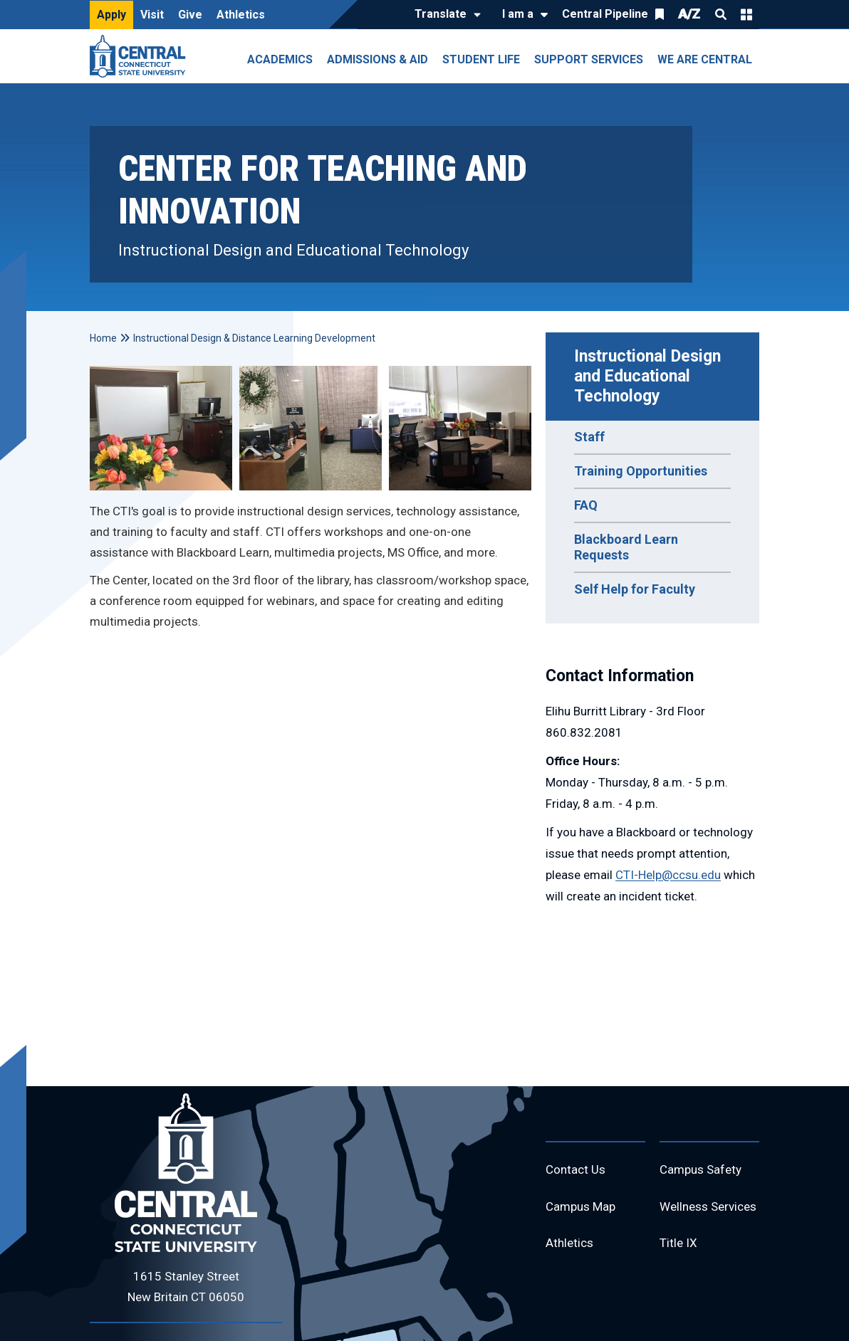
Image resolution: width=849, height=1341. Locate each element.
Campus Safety (703, 1170)
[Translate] (444, 15)
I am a (517, 14)
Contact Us (577, 1170)
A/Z (689, 14)
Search (721, 14)
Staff (589, 436)
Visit (152, 14)
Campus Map (583, 1208)
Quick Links (746, 14)
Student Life (481, 59)
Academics (280, 59)
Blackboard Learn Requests (626, 547)
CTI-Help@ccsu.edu (668, 875)
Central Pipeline (605, 14)
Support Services (588, 59)
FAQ (586, 505)
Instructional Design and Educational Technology (649, 376)
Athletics (241, 14)
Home (103, 338)
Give (190, 14)
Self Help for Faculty (634, 589)
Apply (111, 14)
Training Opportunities (640, 470)
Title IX (679, 1275)
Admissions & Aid (377, 59)
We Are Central (704, 59)
